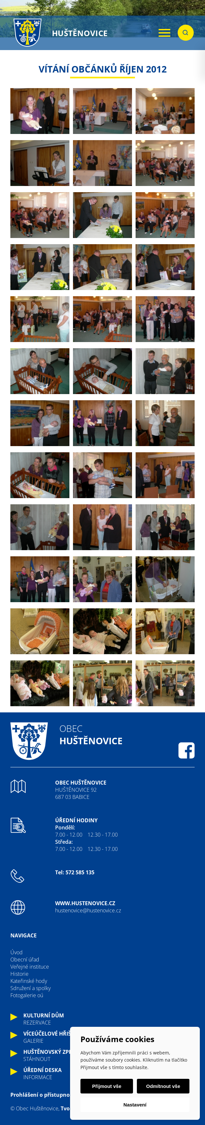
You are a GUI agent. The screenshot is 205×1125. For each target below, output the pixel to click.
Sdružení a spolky (30, 988)
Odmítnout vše (163, 1086)
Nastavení (135, 1104)
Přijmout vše (106, 1086)
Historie (19, 973)
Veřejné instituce (29, 966)
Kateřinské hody (28, 981)
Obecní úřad (24, 959)
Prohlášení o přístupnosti (43, 1094)
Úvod (16, 952)
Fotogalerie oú (26, 995)
